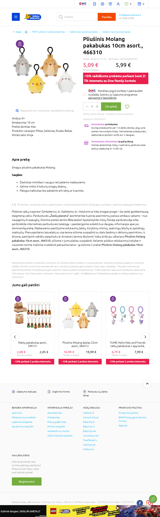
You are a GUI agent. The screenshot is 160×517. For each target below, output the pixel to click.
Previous (15, 337)
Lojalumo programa (22, 422)
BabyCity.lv (89, 426)
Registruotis (26, 481)
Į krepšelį (111, 106)
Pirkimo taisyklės (56, 426)
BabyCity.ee (89, 431)
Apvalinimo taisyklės (22, 426)
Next (145, 337)
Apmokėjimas (54, 413)
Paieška (107, 17)
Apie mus (17, 413)
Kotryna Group (90, 417)
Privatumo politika (128, 413)
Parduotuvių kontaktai (24, 417)
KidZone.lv (88, 449)
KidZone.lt (88, 413)
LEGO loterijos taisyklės (59, 435)
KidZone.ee (89, 444)
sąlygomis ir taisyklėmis (102, 97)
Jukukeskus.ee (91, 435)
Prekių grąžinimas (56, 422)
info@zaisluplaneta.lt (130, 15)
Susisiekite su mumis (58, 431)
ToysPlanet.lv (90, 440)
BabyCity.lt (89, 422)
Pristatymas (53, 417)
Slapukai (123, 425)
